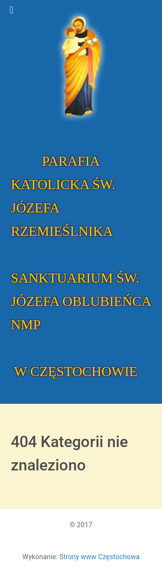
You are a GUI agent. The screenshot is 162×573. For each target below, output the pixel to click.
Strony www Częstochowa (99, 557)
